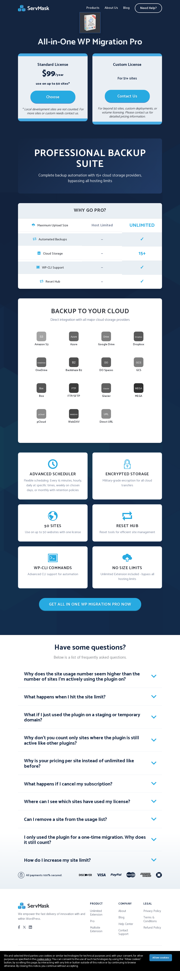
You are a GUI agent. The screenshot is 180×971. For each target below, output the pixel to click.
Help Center (125, 924)
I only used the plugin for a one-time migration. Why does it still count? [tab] (85, 840)
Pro (92, 921)
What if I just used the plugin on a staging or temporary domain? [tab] (82, 717)
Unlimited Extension (96, 913)
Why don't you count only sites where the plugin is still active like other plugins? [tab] (81, 740)
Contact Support (123, 932)
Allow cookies (160, 958)
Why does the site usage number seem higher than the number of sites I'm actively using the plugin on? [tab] (82, 676)
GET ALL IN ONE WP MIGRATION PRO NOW (90, 604)
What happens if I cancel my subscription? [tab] (68, 784)
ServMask (34, 8)
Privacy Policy (152, 911)
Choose (52, 97)
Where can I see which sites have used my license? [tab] (77, 802)
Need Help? (148, 8)
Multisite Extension (96, 929)
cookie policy (44, 959)
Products (92, 8)
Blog (126, 8)
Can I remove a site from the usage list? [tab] (65, 820)
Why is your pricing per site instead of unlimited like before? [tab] (79, 763)
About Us (111, 8)
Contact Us (127, 96)
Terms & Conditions (150, 919)
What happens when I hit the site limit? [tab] (65, 697)
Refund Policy (152, 927)
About (122, 911)
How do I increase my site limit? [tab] (57, 860)
